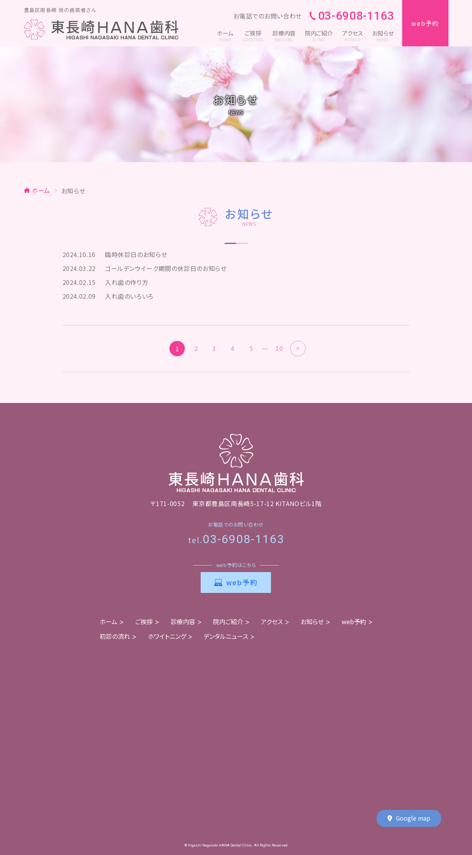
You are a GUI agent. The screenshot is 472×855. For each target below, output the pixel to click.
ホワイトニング (167, 636)
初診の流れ (115, 636)
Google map (409, 818)
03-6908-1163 (352, 16)
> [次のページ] (298, 348)
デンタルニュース (225, 636)
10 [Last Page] (279, 348)
